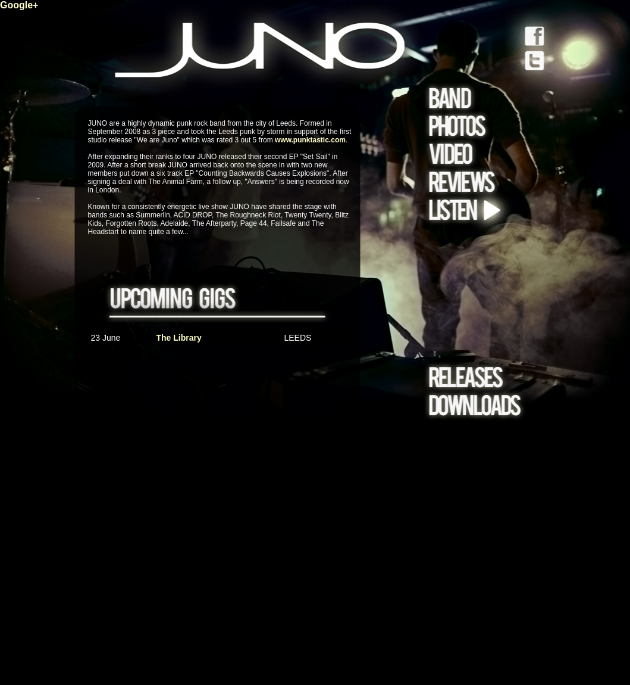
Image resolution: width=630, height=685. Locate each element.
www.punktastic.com (310, 140)
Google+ (19, 5)
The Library (179, 337)
